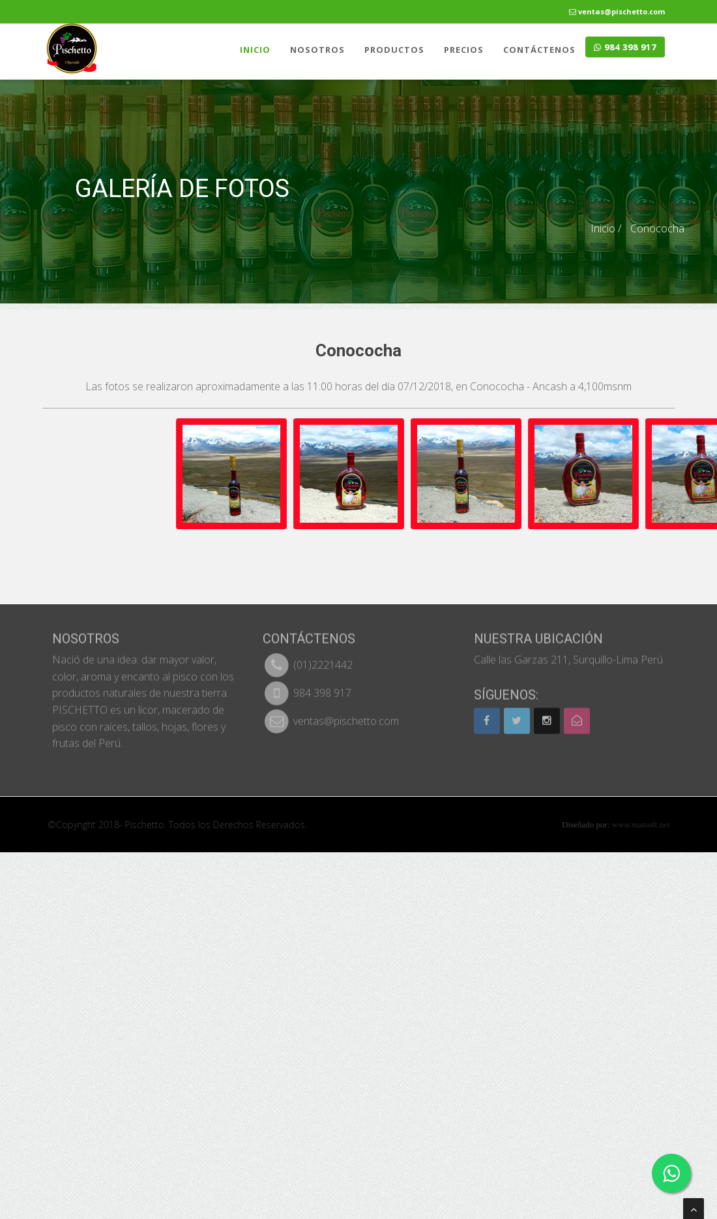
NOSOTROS (317, 49)
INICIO (255, 49)
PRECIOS (464, 49)
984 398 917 (625, 47)
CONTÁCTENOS (539, 49)
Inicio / (606, 228)
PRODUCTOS (394, 49)
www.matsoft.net (647, 824)
